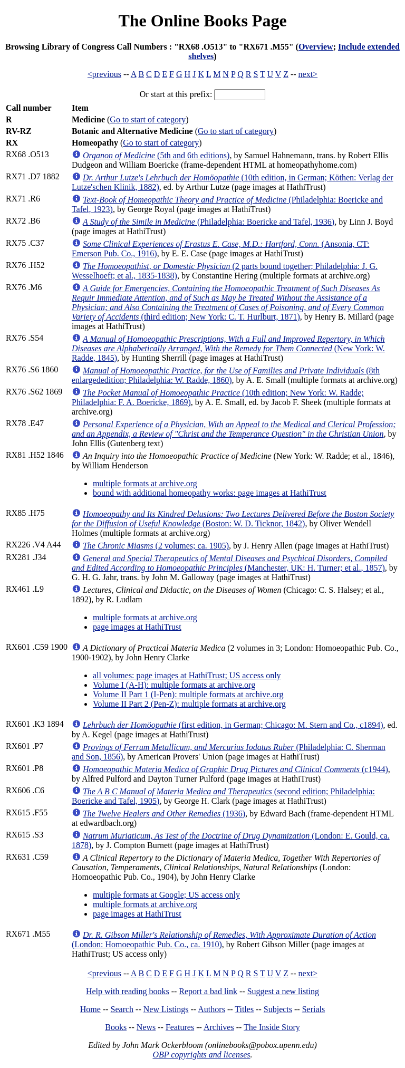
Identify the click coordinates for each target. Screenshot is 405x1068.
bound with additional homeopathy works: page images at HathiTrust (209, 492)
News (146, 1027)
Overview (315, 46)
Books (116, 1027)
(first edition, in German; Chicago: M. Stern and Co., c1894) (233, 724)
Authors (211, 1009)
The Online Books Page (202, 20)
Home (90, 1009)
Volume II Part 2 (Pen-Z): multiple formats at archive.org (189, 703)
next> (308, 74)
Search (122, 1009)
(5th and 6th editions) (156, 155)
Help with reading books (127, 991)
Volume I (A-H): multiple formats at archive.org (174, 684)
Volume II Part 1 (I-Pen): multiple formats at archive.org (188, 694)
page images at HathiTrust (137, 626)
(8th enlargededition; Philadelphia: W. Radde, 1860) (226, 375)
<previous (104, 74)
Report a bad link (208, 991)
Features (180, 1027)
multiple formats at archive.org (145, 483)
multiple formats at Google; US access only (166, 894)
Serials (313, 1009)
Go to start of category (148, 119)
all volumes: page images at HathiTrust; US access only (187, 675)
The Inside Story (272, 1027)
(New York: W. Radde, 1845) (228, 348)
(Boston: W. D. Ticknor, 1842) (233, 518)
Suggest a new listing (283, 991)
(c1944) (235, 769)
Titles (244, 1009)
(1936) (164, 813)
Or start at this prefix (175, 94)
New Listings (166, 1009)
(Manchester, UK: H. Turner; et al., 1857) (230, 563)
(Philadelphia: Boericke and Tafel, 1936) (208, 221)
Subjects (278, 1009)
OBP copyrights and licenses (201, 1054)
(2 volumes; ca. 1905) (156, 545)
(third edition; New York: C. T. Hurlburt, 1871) (228, 302)
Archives (219, 1027)
